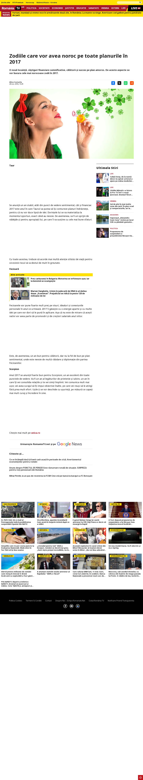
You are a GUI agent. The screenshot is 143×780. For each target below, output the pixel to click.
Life (123, 8)
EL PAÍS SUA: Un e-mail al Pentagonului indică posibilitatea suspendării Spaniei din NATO (16, 522)
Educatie (81, 8)
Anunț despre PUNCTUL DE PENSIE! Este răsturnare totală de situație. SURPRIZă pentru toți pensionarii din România (48, 469)
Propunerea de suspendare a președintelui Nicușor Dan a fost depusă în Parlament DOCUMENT (121, 234)
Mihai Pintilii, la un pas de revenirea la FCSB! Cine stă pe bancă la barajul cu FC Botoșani (50, 476)
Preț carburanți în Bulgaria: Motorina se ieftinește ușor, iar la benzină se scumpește (60, 280)
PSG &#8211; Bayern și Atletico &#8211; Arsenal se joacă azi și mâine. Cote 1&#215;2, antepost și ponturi (16, 584)
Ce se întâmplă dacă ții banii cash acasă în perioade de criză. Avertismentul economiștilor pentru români (45, 461)
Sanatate (94, 8)
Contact (48, 600)
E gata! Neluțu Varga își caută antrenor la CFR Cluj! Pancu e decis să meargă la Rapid (89, 522)
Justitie (69, 8)
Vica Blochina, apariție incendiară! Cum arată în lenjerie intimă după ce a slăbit (53, 522)
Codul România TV (96, 600)
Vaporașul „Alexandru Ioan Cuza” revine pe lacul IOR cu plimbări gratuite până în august (121, 220)
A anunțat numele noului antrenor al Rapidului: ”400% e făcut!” (53, 573)
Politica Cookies (15, 600)
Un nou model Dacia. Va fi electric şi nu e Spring (125, 547)
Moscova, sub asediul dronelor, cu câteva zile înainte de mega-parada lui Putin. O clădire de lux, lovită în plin (125, 574)
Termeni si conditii (34, 600)
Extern (115, 8)
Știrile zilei (5, 3)
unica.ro (35, 432)
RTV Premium (18, 3)
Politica (31, 8)
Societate (44, 8)
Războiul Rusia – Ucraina (47, 3)
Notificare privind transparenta (121, 600)
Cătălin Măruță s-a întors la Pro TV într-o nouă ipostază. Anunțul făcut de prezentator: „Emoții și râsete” (121, 192)
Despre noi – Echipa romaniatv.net (70, 600)
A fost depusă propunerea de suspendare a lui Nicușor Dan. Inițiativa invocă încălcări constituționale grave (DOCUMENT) (124, 522)
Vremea (105, 8)
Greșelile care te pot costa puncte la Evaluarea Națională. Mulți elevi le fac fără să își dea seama (17, 548)
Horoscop (30, 3)
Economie (57, 8)
